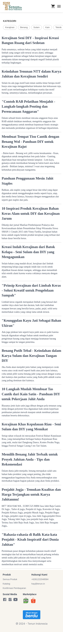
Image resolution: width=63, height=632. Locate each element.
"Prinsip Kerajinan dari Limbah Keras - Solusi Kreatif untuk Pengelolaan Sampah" (31, 290)
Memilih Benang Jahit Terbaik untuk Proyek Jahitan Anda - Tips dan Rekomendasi (30, 459)
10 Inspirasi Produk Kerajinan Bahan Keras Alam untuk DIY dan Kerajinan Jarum (31, 213)
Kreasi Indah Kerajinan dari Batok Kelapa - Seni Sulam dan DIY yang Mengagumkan (28, 252)
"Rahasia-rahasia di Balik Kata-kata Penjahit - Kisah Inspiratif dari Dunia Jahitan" (30, 540)
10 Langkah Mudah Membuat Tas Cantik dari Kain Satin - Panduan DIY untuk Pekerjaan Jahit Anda (31, 394)
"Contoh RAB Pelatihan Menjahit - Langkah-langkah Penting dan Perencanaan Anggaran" (28, 106)
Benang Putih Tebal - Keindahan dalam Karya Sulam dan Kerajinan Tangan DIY (31, 356)
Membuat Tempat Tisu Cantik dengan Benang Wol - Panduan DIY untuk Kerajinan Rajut (30, 142)
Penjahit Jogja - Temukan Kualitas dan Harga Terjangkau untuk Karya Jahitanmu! (31, 494)
